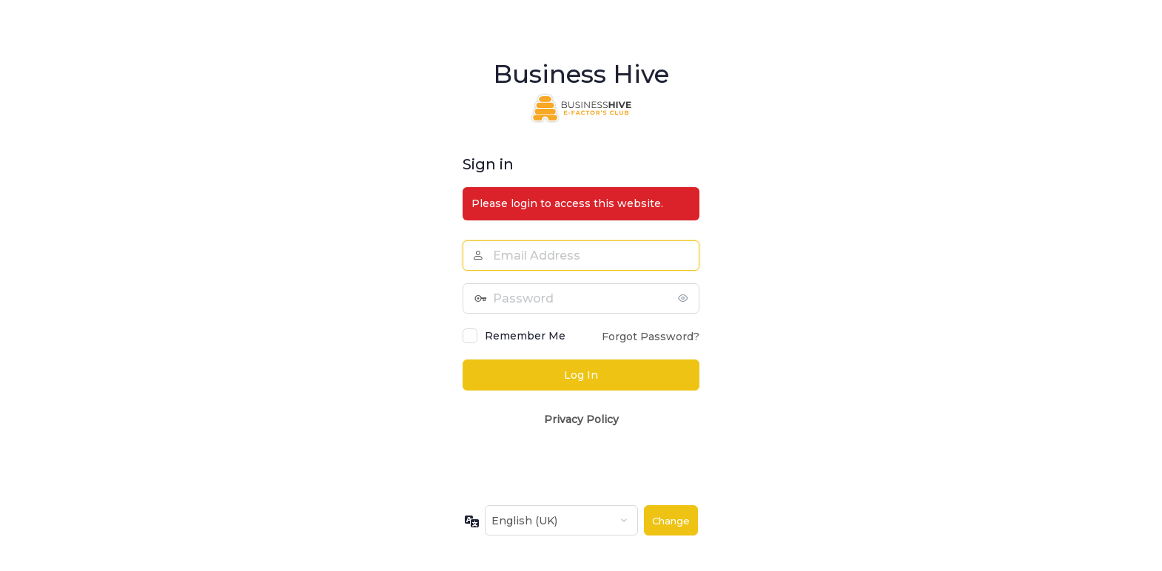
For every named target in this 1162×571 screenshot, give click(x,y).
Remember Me (525, 335)
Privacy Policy (581, 419)
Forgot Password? (650, 336)
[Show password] (684, 298)
